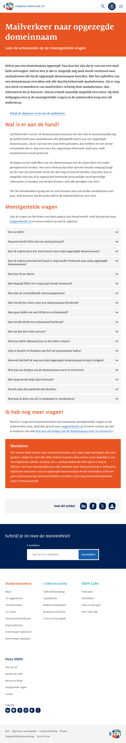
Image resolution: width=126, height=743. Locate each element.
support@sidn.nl (21, 221)
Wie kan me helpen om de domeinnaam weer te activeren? (74, 431)
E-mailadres (33, 545)
